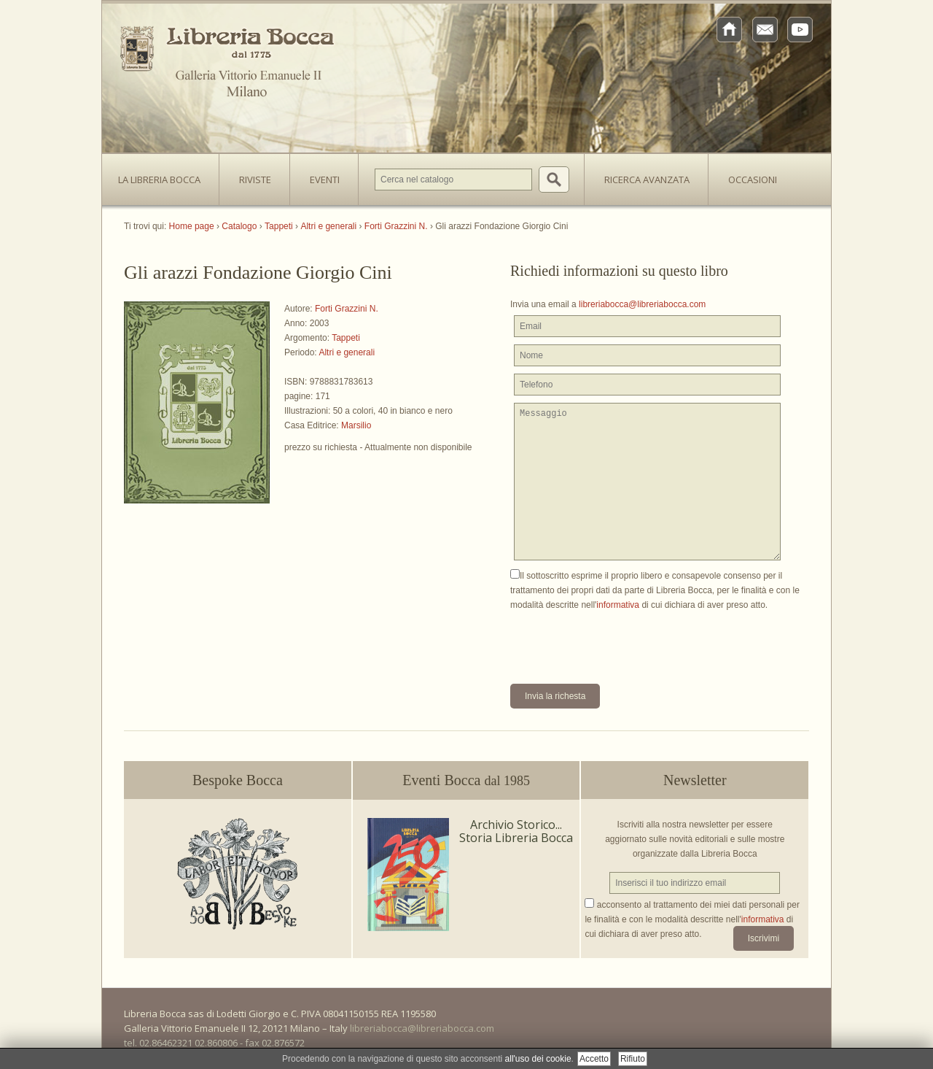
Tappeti (346, 338)
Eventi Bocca (466, 780)
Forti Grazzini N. (346, 309)
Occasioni (752, 179)
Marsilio (356, 425)
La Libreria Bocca (164, 175)
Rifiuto (632, 1059)
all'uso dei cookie (538, 1059)
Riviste (251, 175)
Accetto (594, 1059)
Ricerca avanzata (647, 179)
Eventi (325, 179)
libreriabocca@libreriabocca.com (642, 304)
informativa (617, 605)
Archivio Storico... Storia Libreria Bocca (516, 831)
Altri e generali (347, 352)
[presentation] (621, 640)
